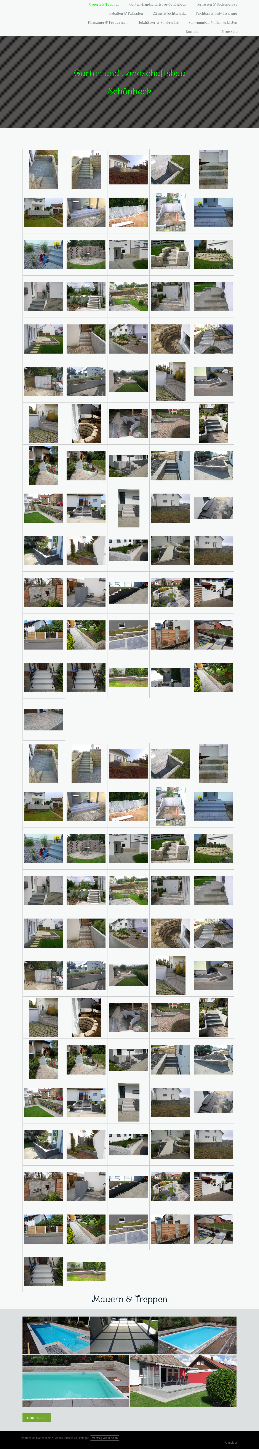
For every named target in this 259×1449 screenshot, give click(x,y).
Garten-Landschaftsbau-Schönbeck (157, 4)
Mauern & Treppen (103, 4)
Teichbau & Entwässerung (216, 13)
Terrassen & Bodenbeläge (216, 4)
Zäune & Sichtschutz (169, 13)
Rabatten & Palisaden (126, 13)
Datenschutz (45, 1438)
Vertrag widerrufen (105, 1438)
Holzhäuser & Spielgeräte (158, 22)
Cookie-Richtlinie (65, 1438)
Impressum (28, 1438)
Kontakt (192, 31)
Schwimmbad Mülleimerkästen (213, 22)
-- (210, 31)
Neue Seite (230, 31)
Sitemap (83, 1438)
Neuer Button (36, 1418)
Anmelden (231, 1442)
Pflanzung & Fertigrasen (108, 22)
